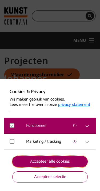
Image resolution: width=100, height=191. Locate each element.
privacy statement (74, 104)
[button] (52, 125)
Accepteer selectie (50, 176)
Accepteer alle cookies (50, 161)
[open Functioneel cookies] (87, 126)
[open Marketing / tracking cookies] (87, 142)
